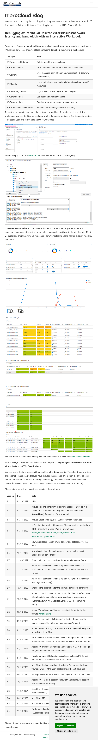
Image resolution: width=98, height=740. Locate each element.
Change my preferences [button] (66, 731)
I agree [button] (60, 726)
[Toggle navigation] (91, 3)
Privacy (45, 737)
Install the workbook (81, 457)
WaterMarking (45, 614)
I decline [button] (70, 726)
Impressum (48, 735)
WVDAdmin (33, 155)
